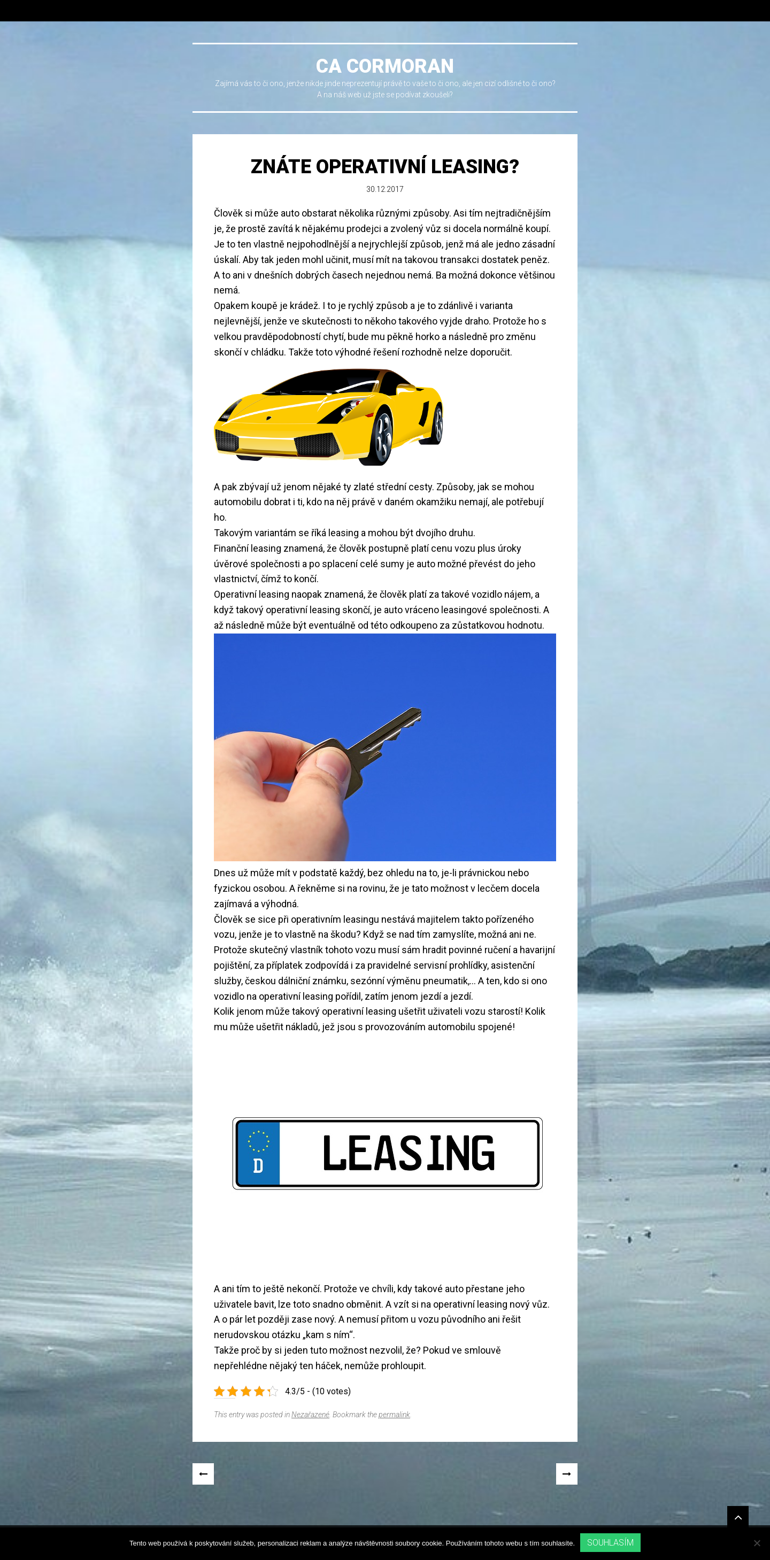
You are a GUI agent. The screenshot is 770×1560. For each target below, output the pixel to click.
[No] (756, 1543)
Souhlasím (610, 1543)
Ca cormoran (385, 66)
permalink (394, 1414)
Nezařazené (310, 1414)
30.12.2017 (385, 189)
